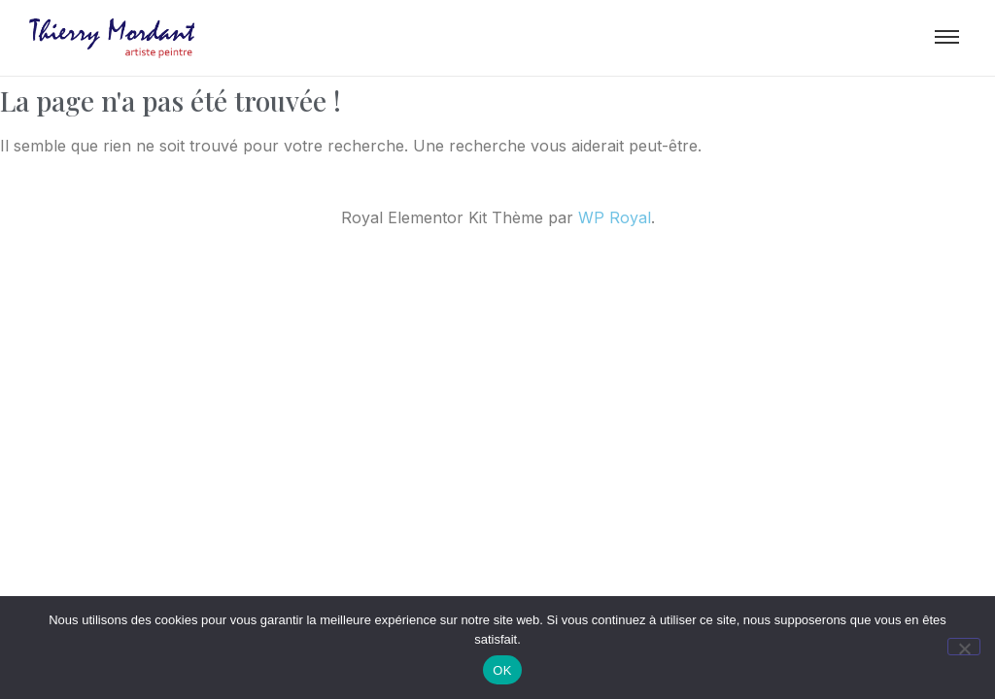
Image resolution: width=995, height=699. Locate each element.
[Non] (963, 646)
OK (502, 670)
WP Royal (614, 217)
